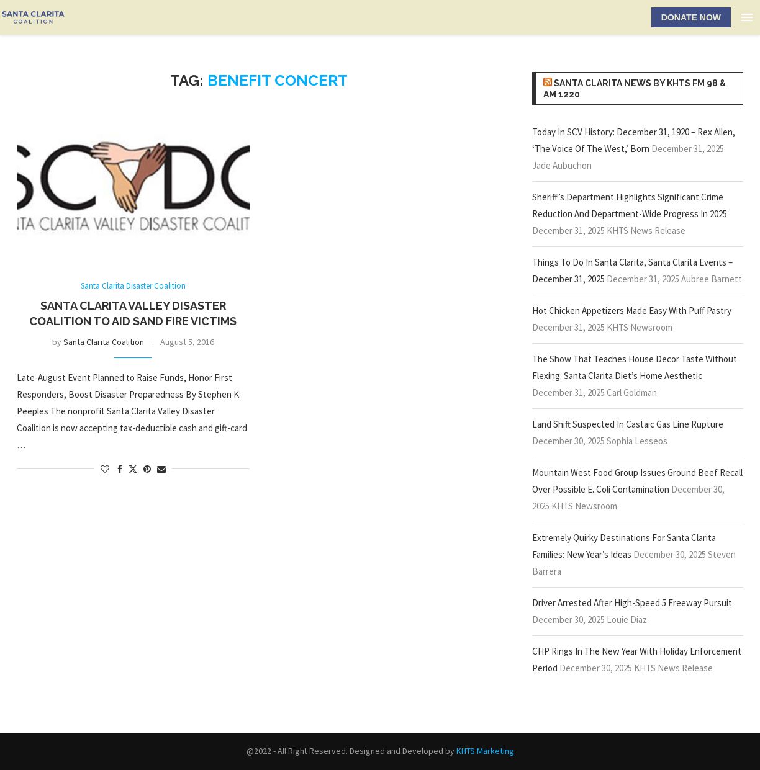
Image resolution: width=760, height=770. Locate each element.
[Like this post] (105, 469)
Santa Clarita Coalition (103, 341)
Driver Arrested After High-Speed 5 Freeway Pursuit (632, 603)
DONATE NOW (691, 17)
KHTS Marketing (485, 750)
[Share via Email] (161, 469)
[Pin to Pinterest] (147, 469)
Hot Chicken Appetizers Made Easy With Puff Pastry (631, 310)
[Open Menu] (747, 17)
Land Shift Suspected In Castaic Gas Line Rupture (627, 424)
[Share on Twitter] (133, 469)
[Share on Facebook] (119, 469)
